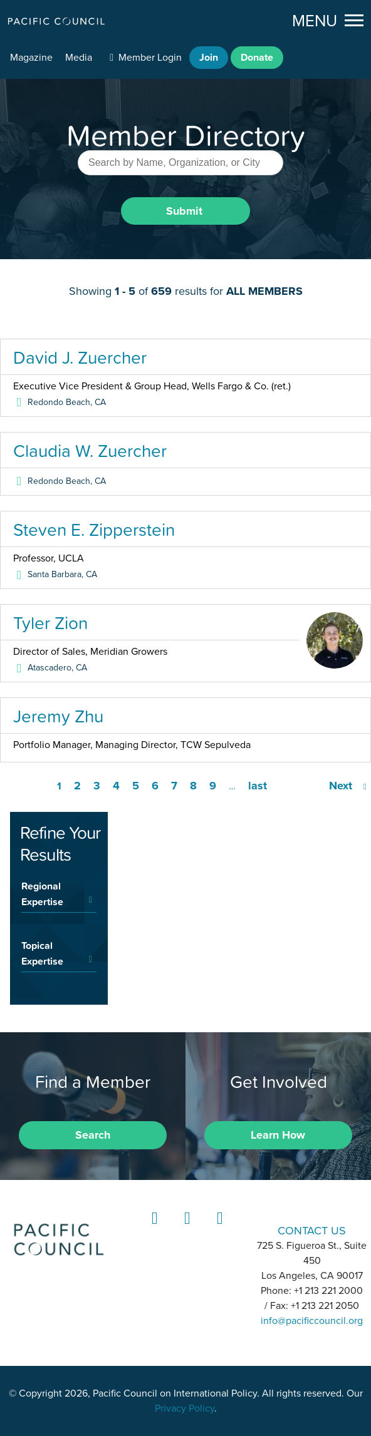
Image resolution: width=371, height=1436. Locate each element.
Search (92, 1135)
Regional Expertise (42, 893)
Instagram (185, 1229)
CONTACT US (312, 1230)
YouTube (218, 1229)
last (257, 785)
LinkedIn (153, 1229)
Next (340, 785)
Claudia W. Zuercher (90, 451)
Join (208, 57)
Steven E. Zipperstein (94, 529)
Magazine (31, 57)
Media (78, 57)
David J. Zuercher (80, 357)
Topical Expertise (42, 953)
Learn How (278, 1135)
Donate (257, 57)
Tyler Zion (50, 623)
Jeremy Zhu (58, 716)
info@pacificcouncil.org (312, 1321)
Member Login (150, 57)
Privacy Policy (184, 1408)
